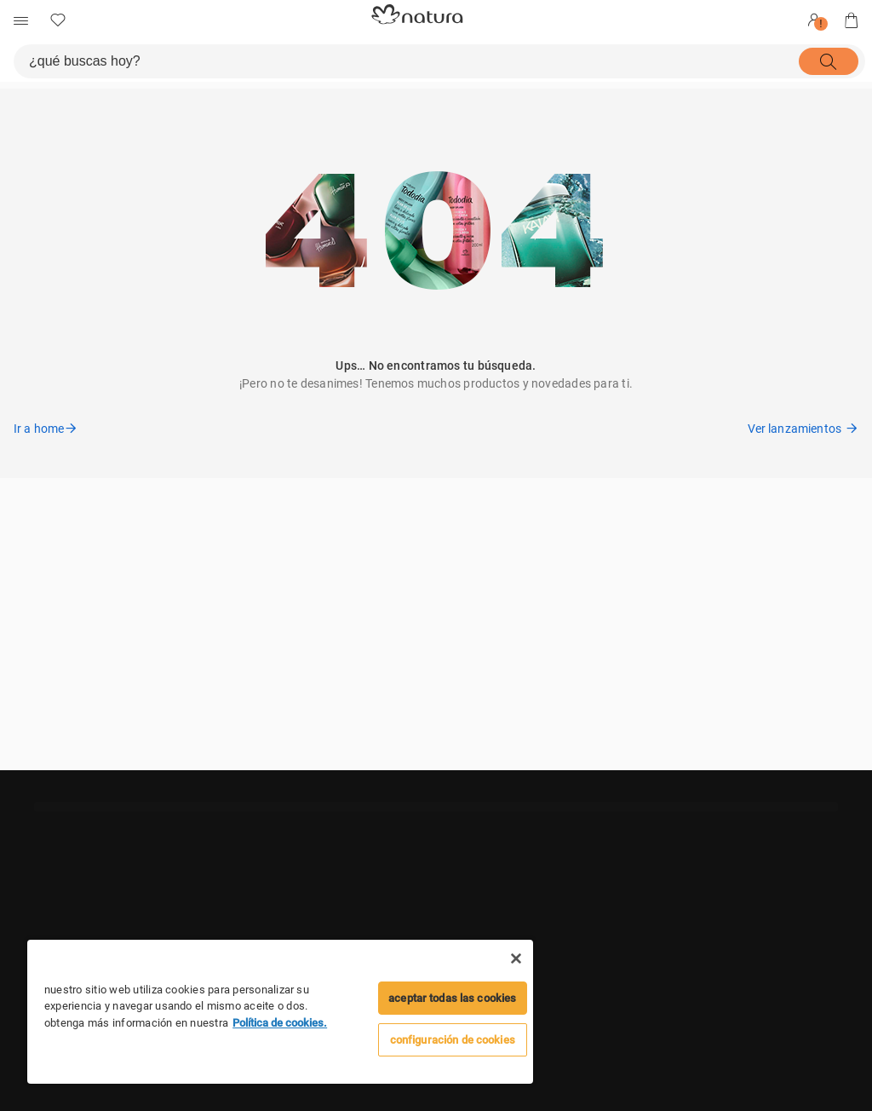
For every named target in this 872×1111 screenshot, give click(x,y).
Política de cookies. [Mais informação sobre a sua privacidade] (279, 1022)
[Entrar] (814, 20)
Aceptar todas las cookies (452, 998)
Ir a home (45, 428)
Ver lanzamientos (803, 428)
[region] (280, 1012)
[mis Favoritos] (58, 20)
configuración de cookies (452, 1039)
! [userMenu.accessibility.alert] (820, 24)
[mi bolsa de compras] (852, 20)
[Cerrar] (516, 958)
